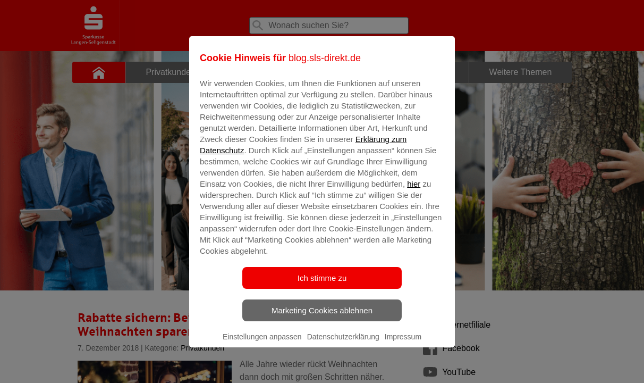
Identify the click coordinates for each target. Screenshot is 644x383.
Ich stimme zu (322, 285)
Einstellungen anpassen (262, 344)
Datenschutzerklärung (343, 344)
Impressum (403, 344)
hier (413, 191)
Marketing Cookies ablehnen (322, 317)
